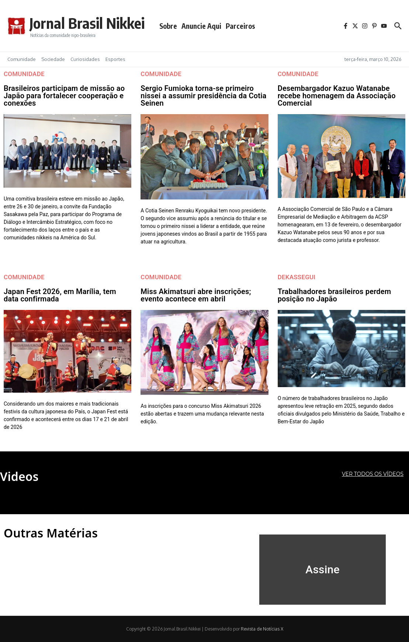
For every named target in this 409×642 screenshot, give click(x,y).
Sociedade (53, 59)
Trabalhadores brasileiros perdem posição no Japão (334, 295)
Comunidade (21, 59)
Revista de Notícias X (262, 629)
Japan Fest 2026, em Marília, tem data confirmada (60, 295)
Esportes (115, 59)
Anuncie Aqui (201, 25)
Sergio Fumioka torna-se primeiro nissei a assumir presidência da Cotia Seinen (203, 95)
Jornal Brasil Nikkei (87, 23)
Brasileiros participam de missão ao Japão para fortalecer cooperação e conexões (64, 95)
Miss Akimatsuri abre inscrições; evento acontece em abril (196, 295)
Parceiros (240, 25)
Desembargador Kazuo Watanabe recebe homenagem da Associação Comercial (337, 95)
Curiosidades (85, 59)
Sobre (168, 25)
